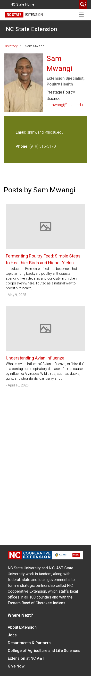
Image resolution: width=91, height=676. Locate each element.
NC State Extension (31, 29)
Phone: (22, 146)
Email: (21, 132)
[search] (83, 4)
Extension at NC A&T (26, 658)
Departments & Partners (29, 643)
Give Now (16, 666)
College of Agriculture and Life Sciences (44, 650)
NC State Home (22, 4)
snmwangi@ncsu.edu (65, 105)
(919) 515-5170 (42, 146)
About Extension (22, 627)
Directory (11, 46)
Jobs (12, 635)
